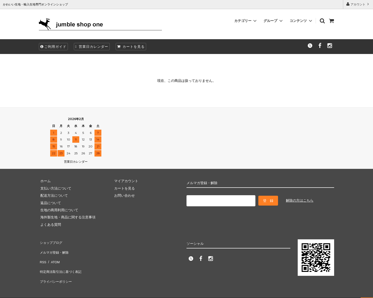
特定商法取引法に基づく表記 (61, 263)
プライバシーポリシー (56, 271)
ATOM (53, 256)
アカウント (358, 4)
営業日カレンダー (91, 47)
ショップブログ (51, 242)
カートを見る (131, 47)
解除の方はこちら (299, 200)
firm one (42, 292)
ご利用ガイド (53, 47)
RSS (42, 256)
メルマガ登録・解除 (54, 249)
